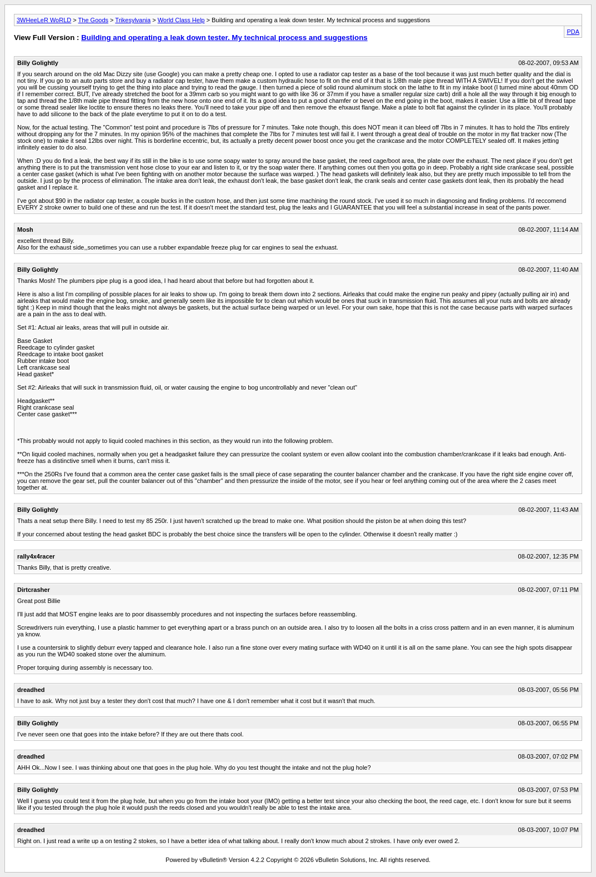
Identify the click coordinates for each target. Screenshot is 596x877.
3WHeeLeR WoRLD (44, 20)
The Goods (93, 20)
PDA (573, 31)
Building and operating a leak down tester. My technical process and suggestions (224, 37)
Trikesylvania (133, 20)
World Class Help (181, 20)
